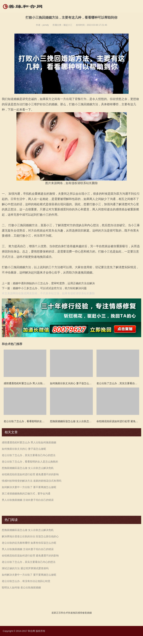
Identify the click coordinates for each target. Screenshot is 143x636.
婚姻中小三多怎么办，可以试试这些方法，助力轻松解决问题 (50, 288)
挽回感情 (77, 612)
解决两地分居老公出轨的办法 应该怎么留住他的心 (30, 536)
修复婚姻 (87, 612)
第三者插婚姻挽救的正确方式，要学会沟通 (26, 493)
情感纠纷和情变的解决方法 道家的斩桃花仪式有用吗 (31, 480)
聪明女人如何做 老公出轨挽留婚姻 (21, 587)
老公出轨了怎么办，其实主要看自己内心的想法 (28, 455)
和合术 (64, 612)
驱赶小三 (67, 25)
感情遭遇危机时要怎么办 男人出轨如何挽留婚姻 (29, 442)
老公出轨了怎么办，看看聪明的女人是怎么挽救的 (30, 461)
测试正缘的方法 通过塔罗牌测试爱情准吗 (25, 568)
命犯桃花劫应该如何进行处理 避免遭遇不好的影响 (30, 474)
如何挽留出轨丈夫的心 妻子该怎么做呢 (24, 448)
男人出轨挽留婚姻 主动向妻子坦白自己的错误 (28, 499)
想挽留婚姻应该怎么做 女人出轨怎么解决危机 (28, 468)
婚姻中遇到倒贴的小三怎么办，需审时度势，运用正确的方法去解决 (54, 283)
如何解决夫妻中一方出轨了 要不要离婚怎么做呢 (29, 487)
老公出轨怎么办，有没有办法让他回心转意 (26, 581)
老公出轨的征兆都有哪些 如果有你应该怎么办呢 (29, 542)
